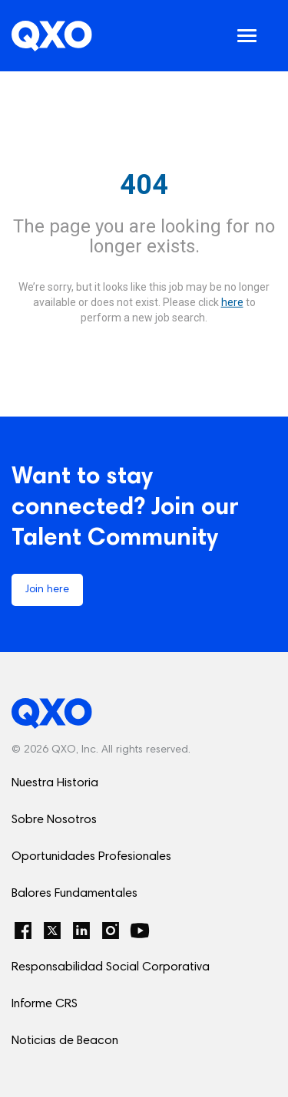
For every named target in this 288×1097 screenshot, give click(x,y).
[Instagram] (110, 930)
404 (144, 185)
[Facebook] (23, 930)
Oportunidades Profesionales (91, 857)
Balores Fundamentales (74, 894)
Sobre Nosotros (54, 820)
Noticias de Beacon (65, 1041)
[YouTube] (139, 930)
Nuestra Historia (55, 783)
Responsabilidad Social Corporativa (111, 967)
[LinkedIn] (81, 930)
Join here (47, 590)
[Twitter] (52, 930)
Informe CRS (45, 1004)
